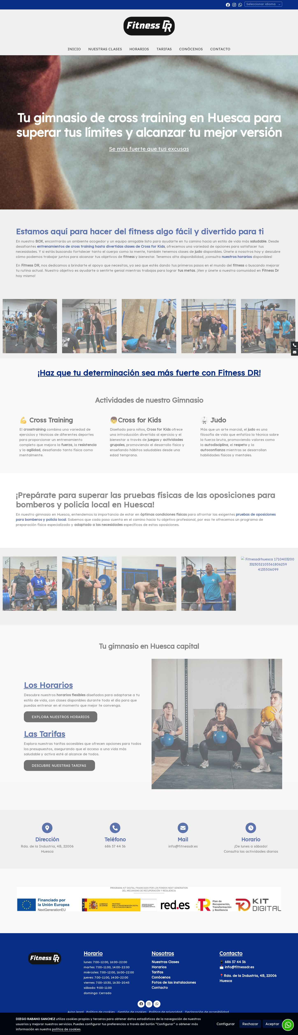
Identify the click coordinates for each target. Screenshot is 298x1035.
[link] (149, 26)
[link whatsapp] (240, 4)
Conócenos (161, 977)
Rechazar (250, 1024)
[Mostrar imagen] (149, 899)
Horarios (159, 967)
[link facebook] (228, 4)
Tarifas (157, 972)
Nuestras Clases (165, 962)
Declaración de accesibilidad (207, 1012)
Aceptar (272, 1024)
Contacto (160, 988)
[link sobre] (47, 958)
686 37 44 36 (236, 962)
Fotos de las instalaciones (174, 982)
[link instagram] (234, 4)
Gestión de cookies (132, 1012)
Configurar (226, 1024)
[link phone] (294, 345)
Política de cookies (100, 1012)
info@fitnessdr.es (239, 967)
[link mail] (294, 352)
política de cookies (66, 1029)
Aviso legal (75, 1012)
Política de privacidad (165, 1012)
